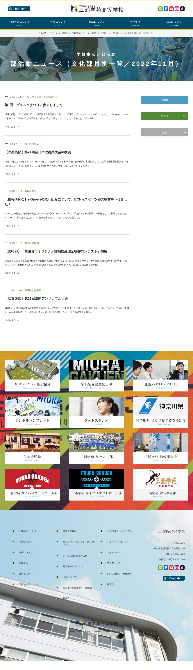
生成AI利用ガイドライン (119, 531)
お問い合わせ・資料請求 (119, 574)
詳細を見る (10, 126)
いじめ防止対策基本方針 (75, 556)
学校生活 (23, 563)
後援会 (66, 598)
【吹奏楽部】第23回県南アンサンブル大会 (36, 298)
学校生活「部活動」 (99, 33)
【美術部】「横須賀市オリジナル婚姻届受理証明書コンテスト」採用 (56, 251)
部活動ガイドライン (73, 566)
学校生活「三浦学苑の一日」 (74, 33)
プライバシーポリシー (118, 542)
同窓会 (110, 584)
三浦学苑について (28, 531)
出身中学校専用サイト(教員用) (78, 587)
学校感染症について (29, 584)
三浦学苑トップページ (48, 33)
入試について (69, 577)
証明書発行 (24, 574)
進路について (25, 552)
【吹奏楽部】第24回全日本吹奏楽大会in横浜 (38, 152)
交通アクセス (113, 563)
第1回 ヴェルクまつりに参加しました (34, 105)
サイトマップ (113, 552)
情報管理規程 (69, 531)
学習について (25, 542)
